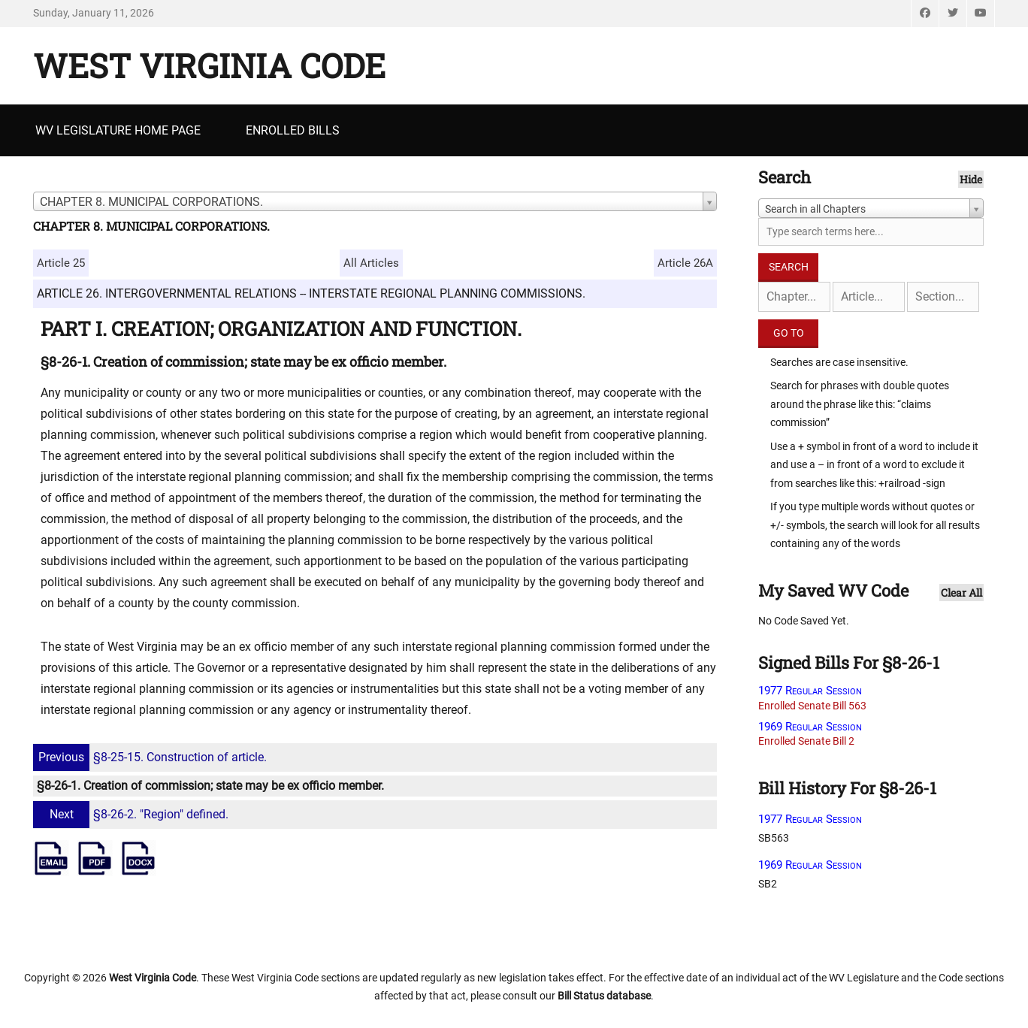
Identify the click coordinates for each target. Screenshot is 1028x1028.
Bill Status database (604, 996)
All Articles (371, 263)
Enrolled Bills (293, 130)
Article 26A (685, 263)
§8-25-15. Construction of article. (152, 757)
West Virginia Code (209, 65)
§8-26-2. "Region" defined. (132, 814)
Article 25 (61, 263)
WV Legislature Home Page (118, 130)
